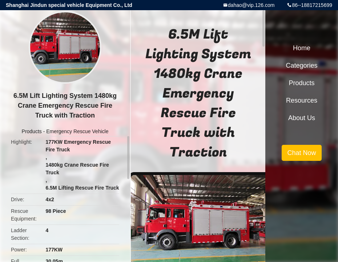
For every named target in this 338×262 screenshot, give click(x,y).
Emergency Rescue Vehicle (77, 131)
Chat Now (301, 152)
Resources (301, 100)
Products (32, 131)
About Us (301, 118)
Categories (301, 65)
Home (301, 48)
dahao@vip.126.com (251, 5)
